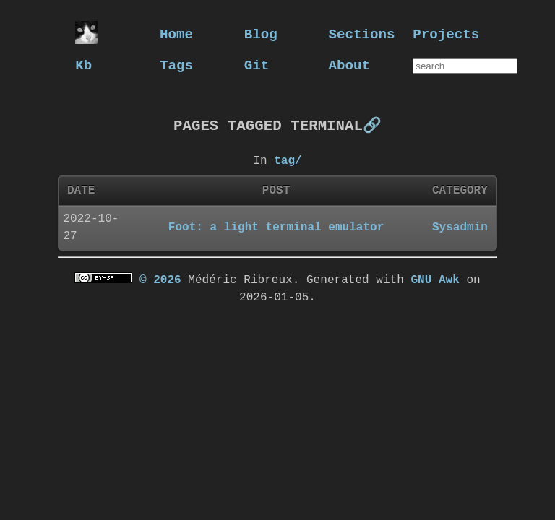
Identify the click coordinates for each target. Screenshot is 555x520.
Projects (446, 33)
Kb (83, 64)
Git (257, 64)
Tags (176, 64)
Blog (261, 33)
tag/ (287, 160)
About (350, 64)
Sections (362, 33)
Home (176, 33)
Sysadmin (460, 227)
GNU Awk (434, 279)
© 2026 (160, 279)
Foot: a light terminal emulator (276, 227)
